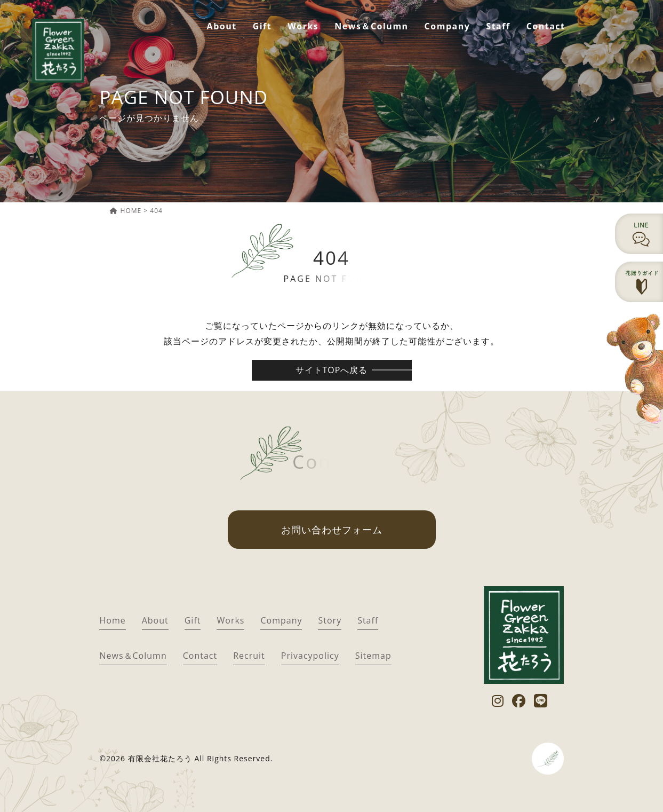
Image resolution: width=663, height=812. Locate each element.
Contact (545, 26)
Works (302, 26)
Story (329, 620)
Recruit (249, 655)
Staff (498, 26)
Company (447, 26)
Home (112, 620)
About (222, 26)
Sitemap (373, 655)
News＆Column (371, 26)
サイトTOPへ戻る (331, 370)
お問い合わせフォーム (331, 529)
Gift (262, 26)
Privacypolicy (310, 655)
